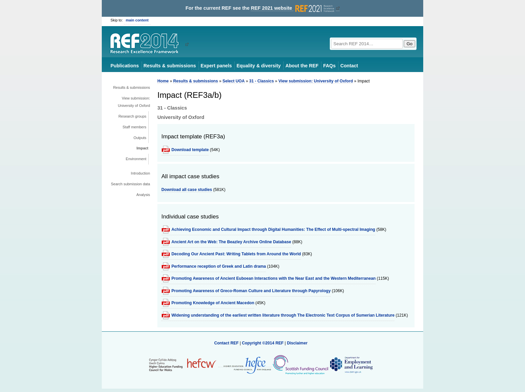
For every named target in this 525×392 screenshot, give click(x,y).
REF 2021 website (293, 8)
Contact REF (226, 343)
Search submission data (130, 184)
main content (137, 20)
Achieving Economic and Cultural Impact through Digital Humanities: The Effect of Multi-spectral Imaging (273, 229)
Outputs (140, 138)
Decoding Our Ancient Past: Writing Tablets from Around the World (236, 254)
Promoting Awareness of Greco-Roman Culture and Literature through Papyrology (251, 290)
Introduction (140, 173)
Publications (124, 65)
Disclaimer (297, 343)
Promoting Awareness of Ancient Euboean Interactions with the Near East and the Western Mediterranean (273, 278)
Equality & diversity (258, 65)
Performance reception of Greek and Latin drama (218, 266)
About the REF (301, 65)
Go (409, 43)
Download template (190, 149)
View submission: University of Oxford (134, 102)
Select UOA (234, 81)
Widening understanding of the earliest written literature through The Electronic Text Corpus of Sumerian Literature (282, 315)
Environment (136, 159)
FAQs (329, 65)
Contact (349, 65)
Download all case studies (186, 189)
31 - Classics (261, 81)
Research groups (132, 116)
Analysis (143, 195)
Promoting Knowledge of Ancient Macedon (212, 303)
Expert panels (216, 65)
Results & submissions (170, 65)
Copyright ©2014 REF (263, 343)
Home (163, 81)
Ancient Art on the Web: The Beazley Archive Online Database (231, 242)
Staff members (134, 127)
